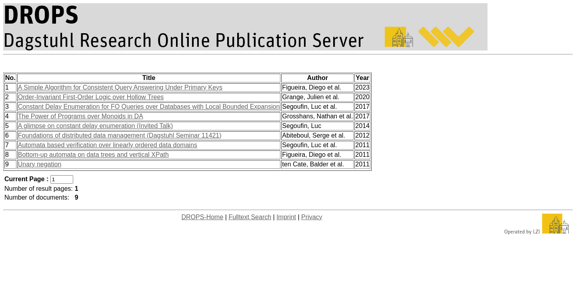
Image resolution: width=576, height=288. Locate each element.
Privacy (311, 217)
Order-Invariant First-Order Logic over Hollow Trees (91, 97)
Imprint (286, 217)
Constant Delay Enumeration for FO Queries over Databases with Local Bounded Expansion (149, 106)
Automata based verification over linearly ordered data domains (107, 145)
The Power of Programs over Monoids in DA (80, 116)
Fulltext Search (249, 217)
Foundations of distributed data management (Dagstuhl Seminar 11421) (120, 135)
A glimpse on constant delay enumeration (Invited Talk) (95, 125)
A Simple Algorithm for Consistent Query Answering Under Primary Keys (120, 87)
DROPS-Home (202, 217)
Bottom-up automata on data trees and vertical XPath (93, 154)
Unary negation (40, 164)
